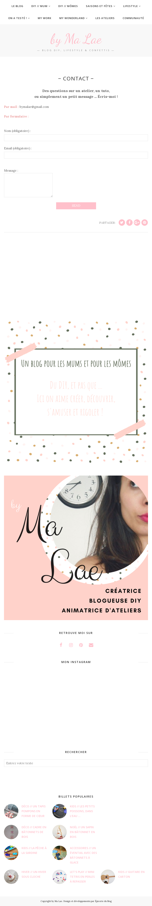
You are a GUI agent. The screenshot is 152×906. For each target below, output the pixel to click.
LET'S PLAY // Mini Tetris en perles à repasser (82, 876)
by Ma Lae (76, 38)
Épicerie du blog (103, 901)
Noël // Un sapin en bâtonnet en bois (82, 832)
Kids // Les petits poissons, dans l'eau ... (82, 811)
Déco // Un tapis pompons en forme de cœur (34, 811)
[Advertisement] (76, 279)
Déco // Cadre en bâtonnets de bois (34, 832)
